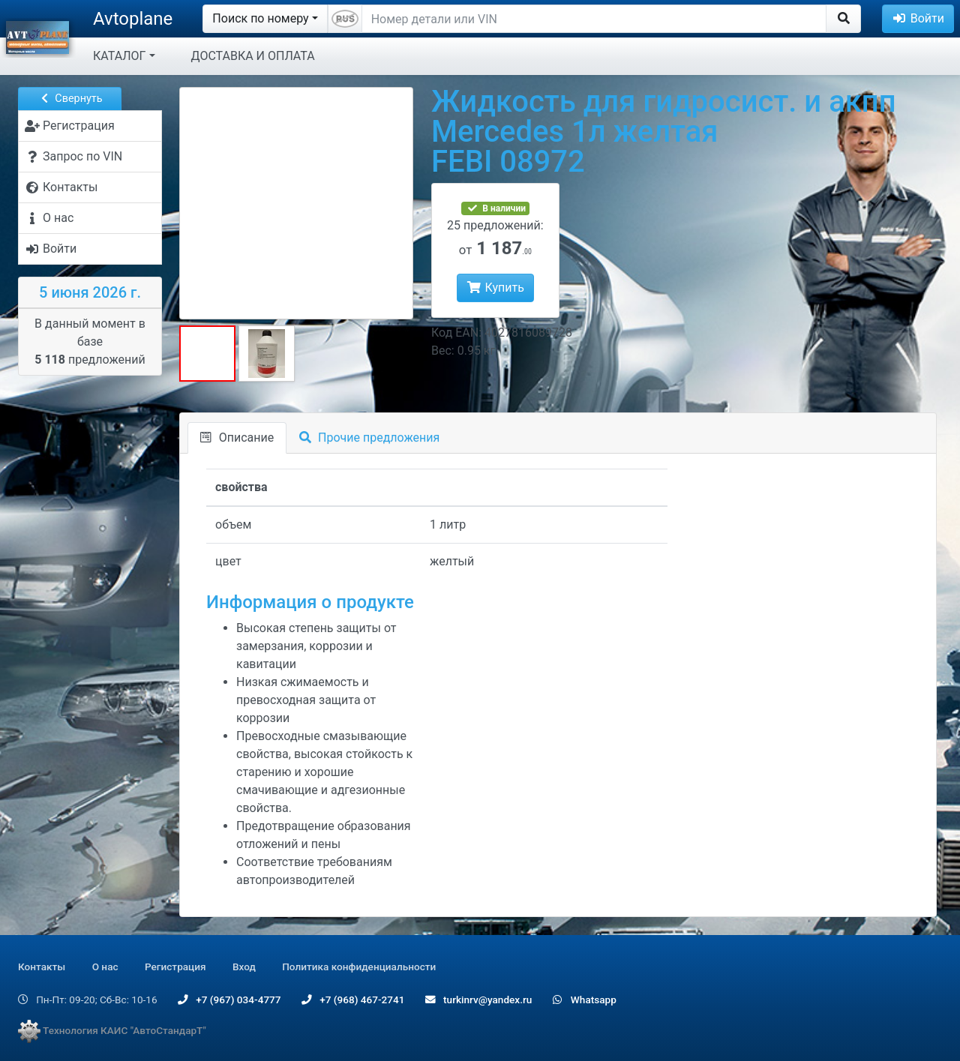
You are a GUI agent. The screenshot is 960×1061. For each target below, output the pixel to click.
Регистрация (175, 967)
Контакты (41, 967)
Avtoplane (132, 18)
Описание (237, 437)
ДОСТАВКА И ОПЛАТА (253, 56)
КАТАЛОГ (119, 56)
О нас (105, 967)
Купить (495, 287)
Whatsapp (584, 1000)
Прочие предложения (369, 437)
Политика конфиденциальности (359, 967)
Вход (244, 967)
